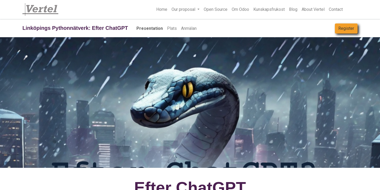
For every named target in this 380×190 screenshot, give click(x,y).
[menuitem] (161, 9)
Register (346, 28)
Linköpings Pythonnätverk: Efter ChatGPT (75, 28)
